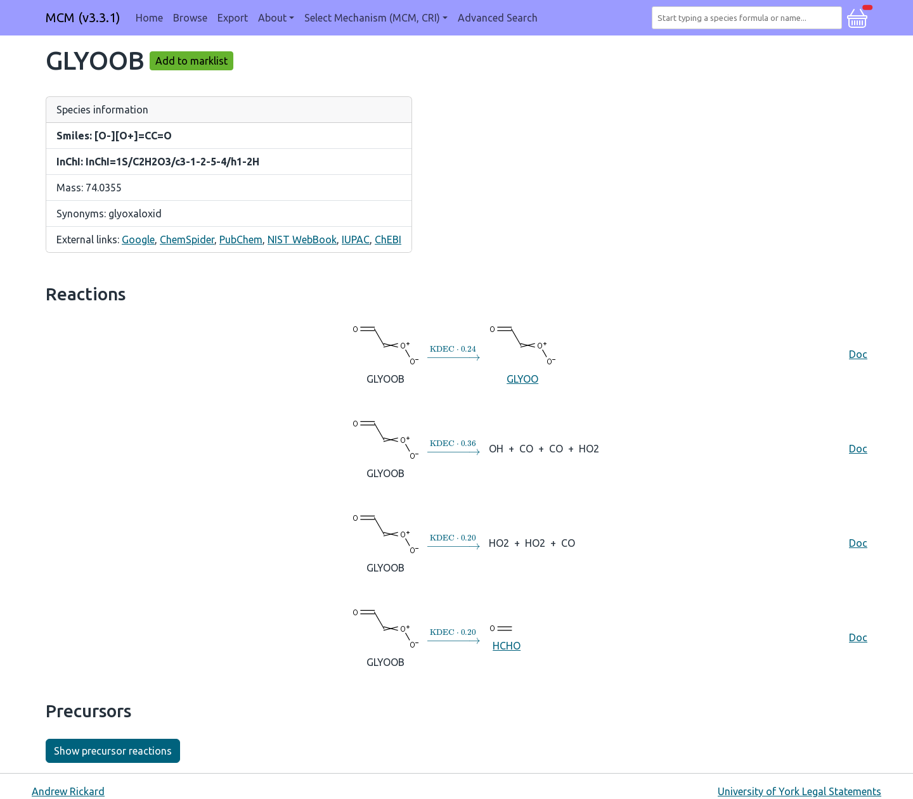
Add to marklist (191, 61)
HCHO (506, 636)
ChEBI (388, 239)
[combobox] (749, 17)
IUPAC (356, 239)
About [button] (272, 17)
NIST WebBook (302, 239)
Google (138, 239)
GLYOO (522, 354)
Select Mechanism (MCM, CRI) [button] (372, 17)
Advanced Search (498, 17)
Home (149, 17)
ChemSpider (187, 239)
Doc (858, 354)
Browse (190, 17)
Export (232, 17)
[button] (857, 16)
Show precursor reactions (113, 751)
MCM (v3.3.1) (83, 17)
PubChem (240, 239)
